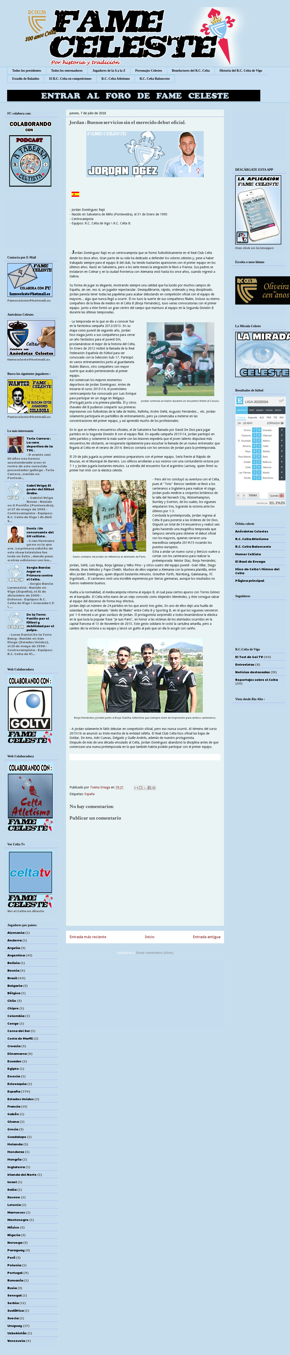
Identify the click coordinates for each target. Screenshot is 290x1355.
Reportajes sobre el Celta (256, 679)
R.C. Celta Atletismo (116, 78)
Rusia (12, 1287)
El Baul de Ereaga (250, 561)
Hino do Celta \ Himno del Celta (257, 571)
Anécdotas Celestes (251, 531)
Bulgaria (14, 985)
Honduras (15, 1151)
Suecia (13, 1318)
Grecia (12, 1129)
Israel (12, 1181)
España (89, 794)
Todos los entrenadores (67, 70)
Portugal (15, 1272)
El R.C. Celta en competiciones (70, 78)
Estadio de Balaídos (25, 78)
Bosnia (13, 970)
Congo (13, 1023)
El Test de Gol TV (249, 656)
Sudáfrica (15, 1310)
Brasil (12, 978)
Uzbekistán (17, 1333)
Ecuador (14, 1061)
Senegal (14, 1295)
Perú (11, 1257)
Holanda (15, 1144)
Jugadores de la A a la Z (109, 70)
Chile (11, 1000)
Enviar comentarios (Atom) (154, 953)
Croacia (13, 1045)
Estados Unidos (20, 1098)
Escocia (13, 1076)
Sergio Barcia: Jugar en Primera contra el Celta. (39, 573)
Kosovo (13, 1197)
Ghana (13, 1121)
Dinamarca (17, 1053)
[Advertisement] (145, 993)
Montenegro (18, 1219)
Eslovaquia (16, 1083)
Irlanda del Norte (22, 1174)
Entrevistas (244, 664)
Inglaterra (16, 1166)
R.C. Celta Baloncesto (155, 78)
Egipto (13, 1068)
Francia (13, 1106)
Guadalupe (16, 1136)
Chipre (13, 1008)
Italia (12, 1189)
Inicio (149, 937)
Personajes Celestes (148, 70)
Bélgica (13, 993)
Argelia (13, 947)
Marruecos (16, 1212)
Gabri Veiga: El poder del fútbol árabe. (40, 489)
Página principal (249, 580)
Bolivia (13, 962)
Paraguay (16, 1250)
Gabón (13, 1113)
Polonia (14, 1265)
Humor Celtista (248, 554)
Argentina (16, 955)
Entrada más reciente (88, 937)
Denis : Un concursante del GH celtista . (40, 532)
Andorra (14, 940)
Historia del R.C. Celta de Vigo (241, 70)
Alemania (15, 932)
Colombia (15, 1015)
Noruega (14, 1242)
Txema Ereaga (100, 787)
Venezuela (16, 1340)
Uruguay (14, 1325)
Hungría (14, 1159)
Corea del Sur (18, 1030)
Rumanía (15, 1280)
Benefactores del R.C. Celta (191, 70)
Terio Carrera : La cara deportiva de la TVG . (39, 444)
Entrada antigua (206, 937)
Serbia (13, 1302)
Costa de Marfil (20, 1038)
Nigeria (13, 1234)
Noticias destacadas (252, 672)
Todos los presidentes (26, 70)
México (13, 1227)
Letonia (14, 1204)
